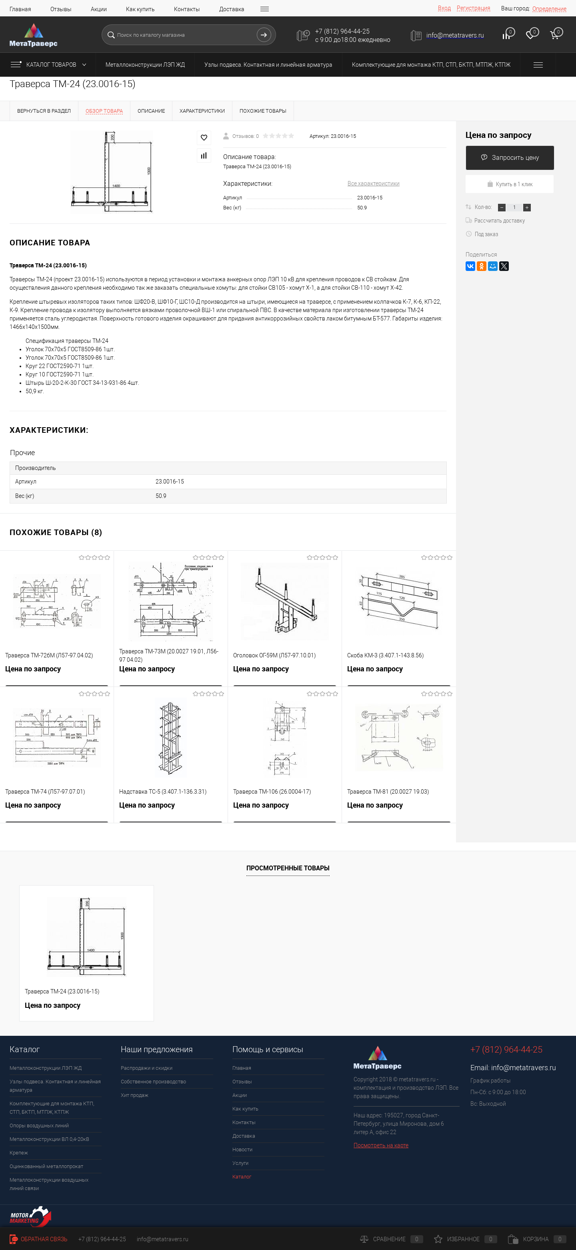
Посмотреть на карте (381, 1144)
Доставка (231, 9)
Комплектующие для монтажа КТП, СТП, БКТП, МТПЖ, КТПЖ (431, 65)
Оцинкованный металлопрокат (46, 1165)
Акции (99, 9)
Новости (242, 1149)
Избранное (465, 1239)
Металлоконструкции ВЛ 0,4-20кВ (49, 1138)
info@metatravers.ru (523, 1067)
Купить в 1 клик (510, 184)
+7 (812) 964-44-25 (102, 1239)
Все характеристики (374, 183)
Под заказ (482, 234)
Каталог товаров (50, 64)
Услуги (240, 1162)
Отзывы (61, 9)
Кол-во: (484, 207)
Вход (444, 8)
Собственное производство (153, 1081)
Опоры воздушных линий (39, 1125)
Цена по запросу (33, 669)
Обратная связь (39, 1239)
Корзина (537, 1239)
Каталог (241, 1176)
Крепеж (19, 1152)
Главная (20, 9)
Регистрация (473, 8)
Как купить (140, 9)
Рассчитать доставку (495, 220)
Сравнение (391, 1239)
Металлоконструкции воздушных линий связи (49, 1183)
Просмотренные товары (288, 867)
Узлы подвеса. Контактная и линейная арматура (268, 65)
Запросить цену (510, 157)
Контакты (187, 9)
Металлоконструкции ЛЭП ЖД (145, 65)
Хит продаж (134, 1094)
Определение (549, 9)
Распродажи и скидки (146, 1067)
